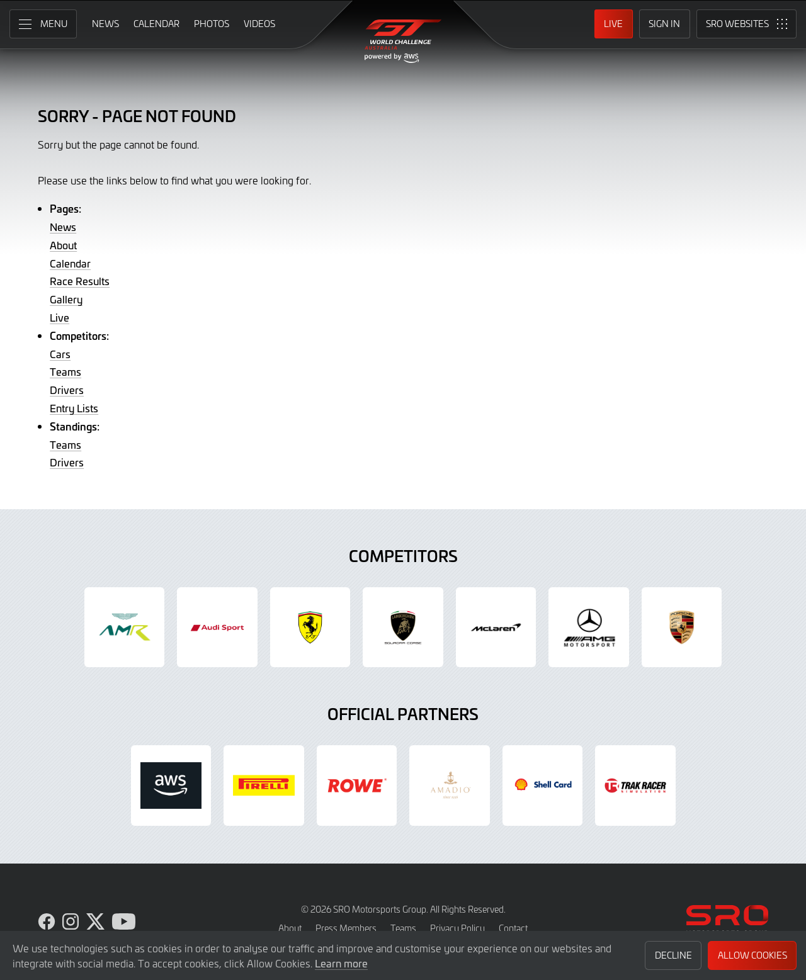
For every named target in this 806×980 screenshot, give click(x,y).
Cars (60, 354)
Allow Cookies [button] (752, 955)
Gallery (66, 299)
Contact (513, 928)
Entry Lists (74, 408)
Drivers (67, 390)
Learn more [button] (341, 963)
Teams (65, 371)
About (63, 245)
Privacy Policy (457, 928)
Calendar (70, 263)
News (63, 227)
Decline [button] (673, 955)
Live (59, 317)
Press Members (346, 928)
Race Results (80, 281)
